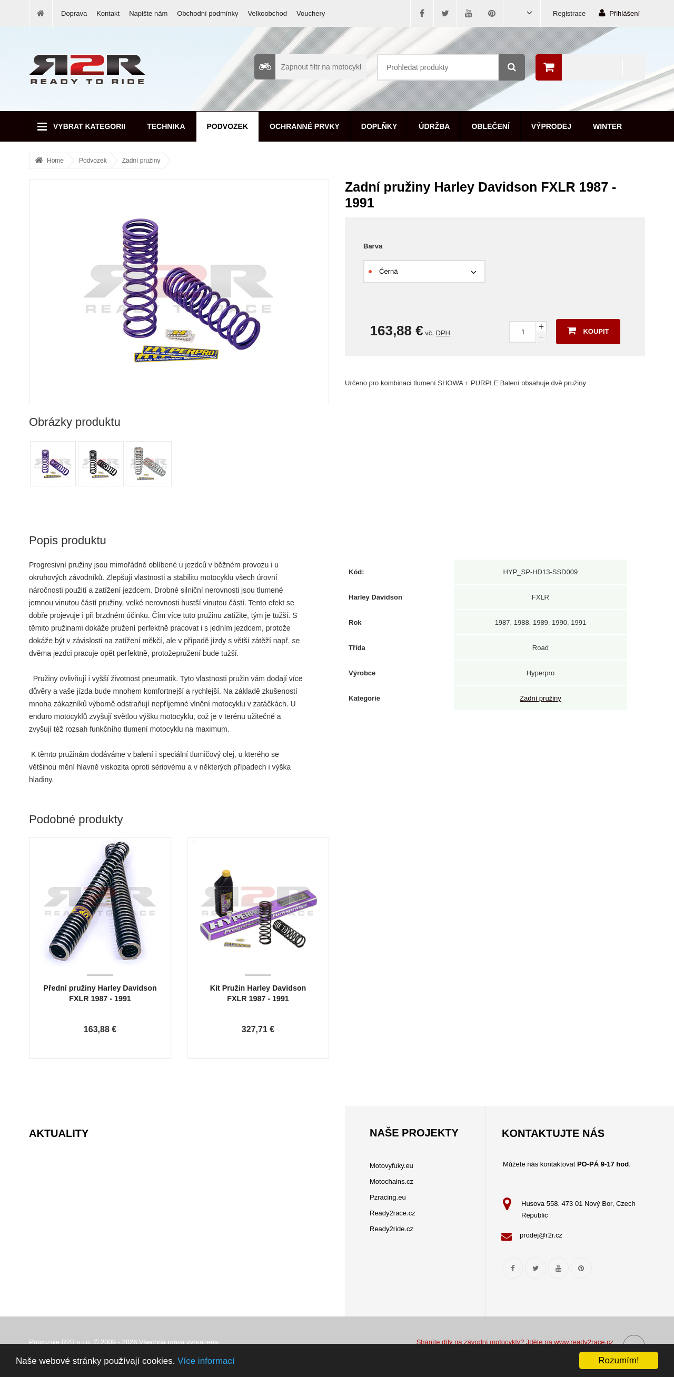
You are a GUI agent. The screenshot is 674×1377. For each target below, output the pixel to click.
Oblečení (490, 126)
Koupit (588, 330)
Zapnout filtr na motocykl (307, 66)
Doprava (74, 13)
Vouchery (310, 13)
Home (55, 160)
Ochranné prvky (305, 126)
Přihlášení (619, 12)
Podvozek (228, 126)
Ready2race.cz (392, 1213)
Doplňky (379, 126)
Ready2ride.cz (391, 1229)
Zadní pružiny (141, 160)
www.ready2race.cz (583, 1342)
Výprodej (551, 126)
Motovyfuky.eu (391, 1166)
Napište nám (148, 13)
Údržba (434, 126)
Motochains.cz (391, 1181)
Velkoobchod (267, 13)
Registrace (569, 13)
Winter (607, 126)
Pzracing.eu (388, 1197)
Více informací (206, 1361)
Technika (166, 126)
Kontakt (108, 13)
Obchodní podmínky (207, 13)
